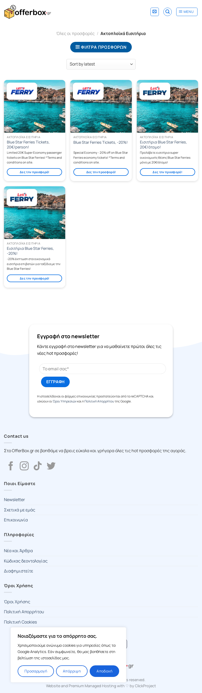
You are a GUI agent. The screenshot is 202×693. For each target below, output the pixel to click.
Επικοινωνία (16, 520)
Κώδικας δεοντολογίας (26, 561)
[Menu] (187, 12)
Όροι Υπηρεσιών (65, 401)
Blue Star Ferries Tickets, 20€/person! (28, 144)
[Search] (167, 12)
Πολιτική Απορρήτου (99, 401)
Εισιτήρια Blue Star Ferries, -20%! (30, 251)
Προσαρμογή (35, 671)
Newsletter (14, 499)
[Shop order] (100, 64)
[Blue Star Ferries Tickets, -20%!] (101, 106)
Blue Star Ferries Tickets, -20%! (100, 142)
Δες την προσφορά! (34, 172)
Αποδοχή (104, 671)
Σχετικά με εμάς (19, 510)
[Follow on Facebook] (10, 467)
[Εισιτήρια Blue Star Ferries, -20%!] (34, 212)
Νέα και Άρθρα (18, 551)
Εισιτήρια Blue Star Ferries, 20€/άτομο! (163, 144)
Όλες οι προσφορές (75, 33)
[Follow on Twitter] (51, 467)
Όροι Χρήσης (17, 602)
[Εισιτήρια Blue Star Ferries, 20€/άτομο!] (167, 106)
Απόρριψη (72, 671)
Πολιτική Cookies (20, 622)
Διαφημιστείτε (18, 571)
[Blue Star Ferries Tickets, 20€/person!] (34, 106)
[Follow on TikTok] (37, 467)
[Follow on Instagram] (24, 467)
